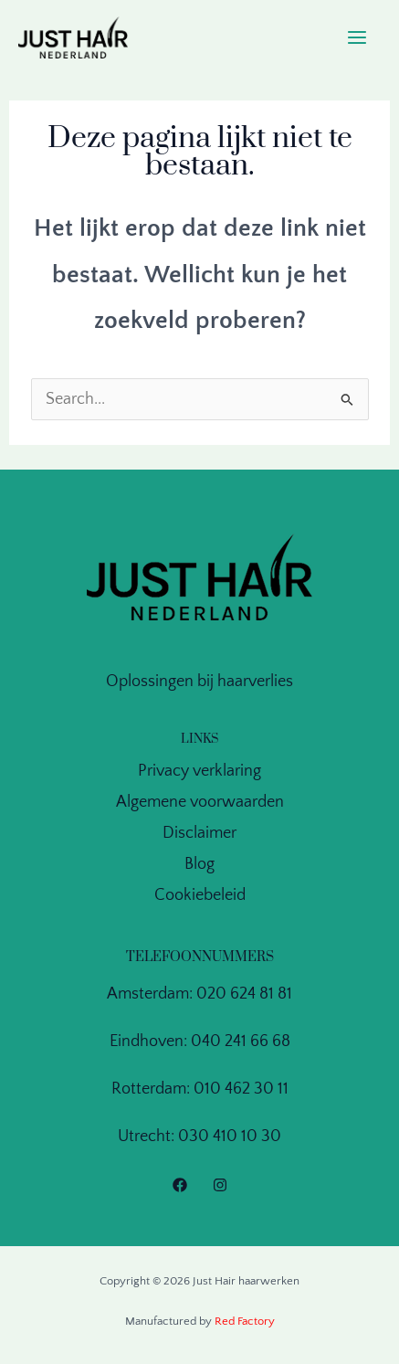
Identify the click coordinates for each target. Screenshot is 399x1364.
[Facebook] (179, 1185)
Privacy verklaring (199, 771)
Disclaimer (199, 833)
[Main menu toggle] (357, 38)
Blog (199, 864)
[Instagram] (220, 1185)
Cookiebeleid (200, 895)
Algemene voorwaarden (200, 802)
